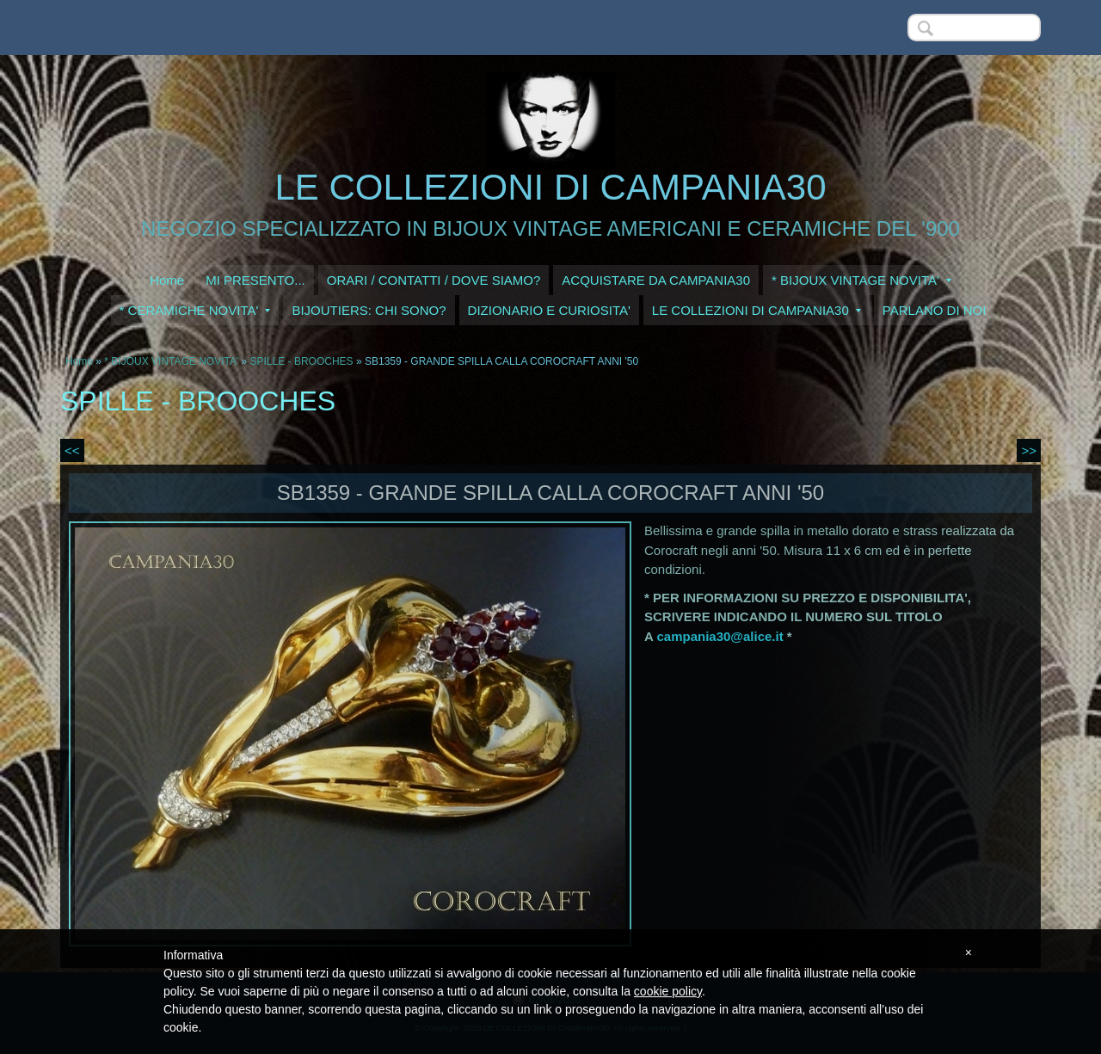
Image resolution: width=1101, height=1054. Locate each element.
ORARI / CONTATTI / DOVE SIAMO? (434, 280)
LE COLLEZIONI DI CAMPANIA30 (550, 187)
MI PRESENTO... (255, 280)
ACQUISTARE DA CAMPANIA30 (656, 280)
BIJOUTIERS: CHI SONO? (369, 310)
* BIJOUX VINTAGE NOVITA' (861, 280)
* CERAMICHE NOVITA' (195, 310)
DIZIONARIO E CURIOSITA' (549, 310)
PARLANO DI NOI (935, 310)
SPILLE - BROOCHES (302, 361)
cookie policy (668, 991)
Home (167, 280)
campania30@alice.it (719, 636)
